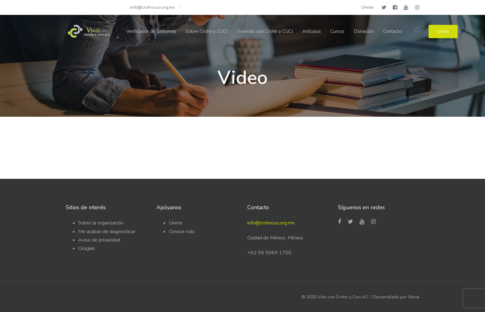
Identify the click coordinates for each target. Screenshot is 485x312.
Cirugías (86, 248)
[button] (418, 31)
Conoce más (182, 231)
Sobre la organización (100, 222)
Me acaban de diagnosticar (106, 231)
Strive (414, 297)
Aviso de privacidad (99, 240)
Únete (175, 222)
